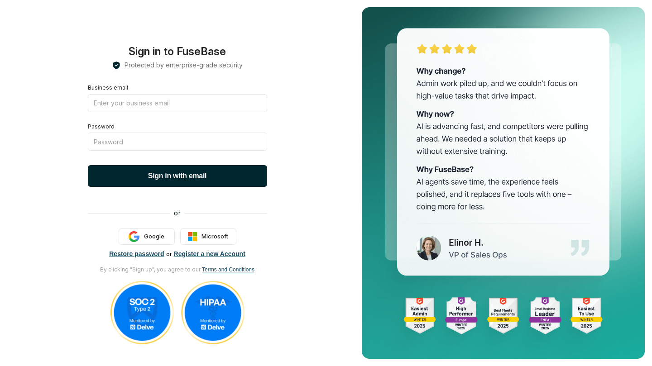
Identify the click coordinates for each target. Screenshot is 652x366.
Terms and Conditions (228, 269)
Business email (108, 87)
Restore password (136, 253)
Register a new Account (209, 253)
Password (101, 126)
